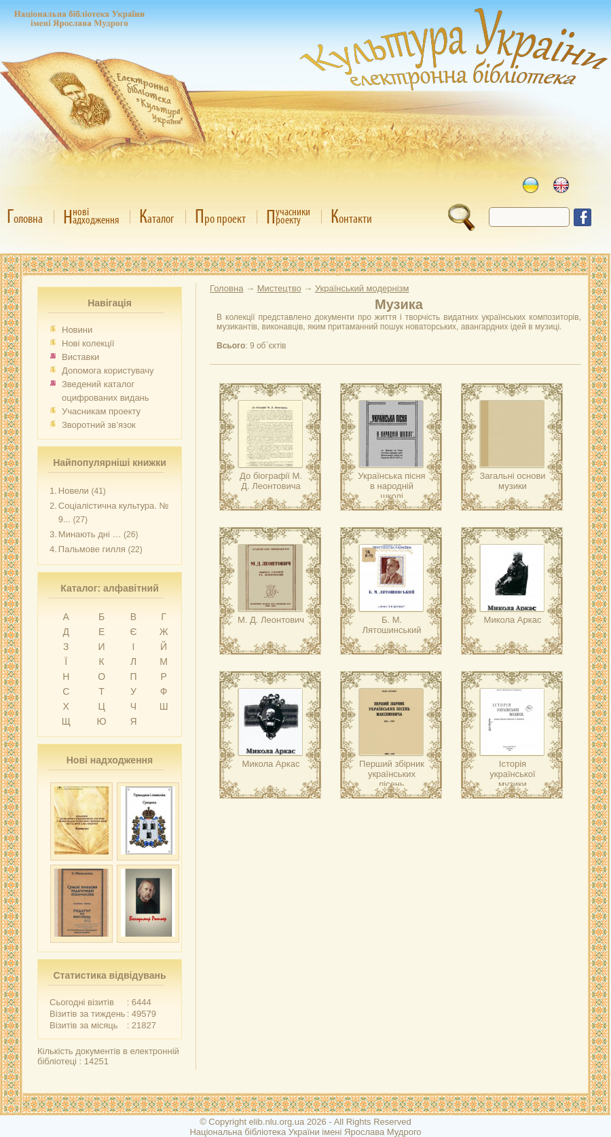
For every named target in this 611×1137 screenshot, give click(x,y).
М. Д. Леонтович (271, 620)
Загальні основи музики (512, 481)
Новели (73, 491)
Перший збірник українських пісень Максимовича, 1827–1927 (391, 784)
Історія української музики (512, 774)
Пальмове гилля (92, 549)
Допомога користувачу (108, 370)
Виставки (80, 357)
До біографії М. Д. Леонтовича (271, 481)
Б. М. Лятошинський (392, 625)
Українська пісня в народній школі (391, 486)
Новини (77, 330)
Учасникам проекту (101, 411)
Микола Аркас (513, 620)
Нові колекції (88, 343)
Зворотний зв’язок (99, 425)
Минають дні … (90, 534)
